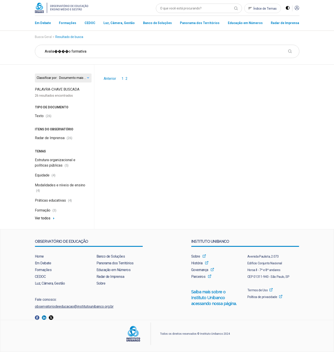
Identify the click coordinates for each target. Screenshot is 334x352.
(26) (49, 116)
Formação (45, 210)
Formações (43, 270)
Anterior (110, 78)
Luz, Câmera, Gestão (50, 283)
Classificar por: (47, 78)
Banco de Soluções (110, 256)
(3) (54, 210)
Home (39, 256)
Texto (43, 116)
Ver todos (42, 218)
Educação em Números (113, 270)
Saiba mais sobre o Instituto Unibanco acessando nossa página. (214, 298)
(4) (54, 175)
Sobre (100, 283)
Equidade (45, 175)
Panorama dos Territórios (115, 263)
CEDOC (40, 276)
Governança (199, 270)
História (197, 263)
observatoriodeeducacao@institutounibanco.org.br (74, 306)
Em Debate (43, 263)
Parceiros (198, 276)
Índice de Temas (265, 8)
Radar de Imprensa (53, 138)
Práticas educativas (53, 200)
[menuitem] (43, 23)
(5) (67, 165)
